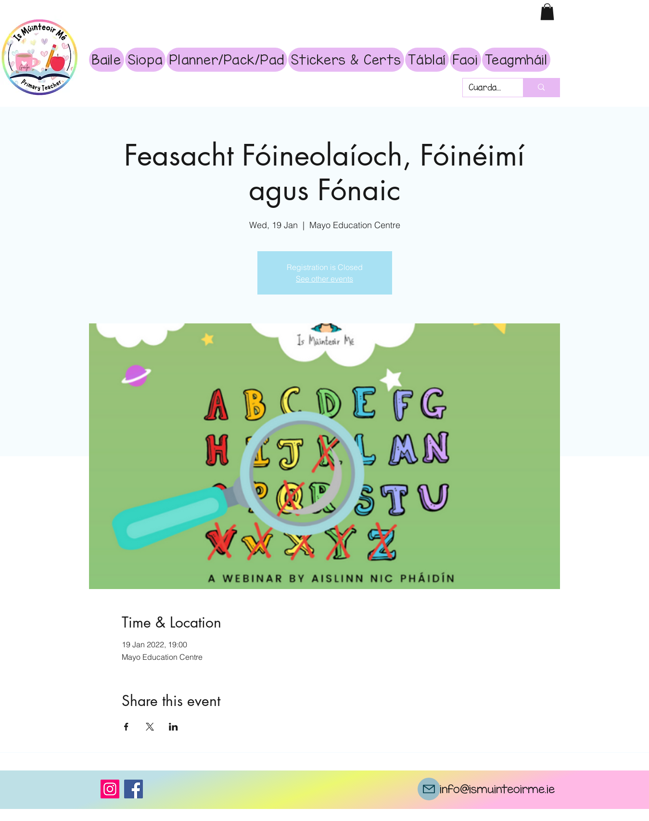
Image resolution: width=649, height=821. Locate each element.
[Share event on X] (149, 727)
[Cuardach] (486, 87)
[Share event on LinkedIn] (173, 727)
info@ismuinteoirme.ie (497, 789)
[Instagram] (110, 789)
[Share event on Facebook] (126, 727)
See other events (324, 278)
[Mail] (429, 789)
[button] (547, 11)
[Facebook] (133, 789)
